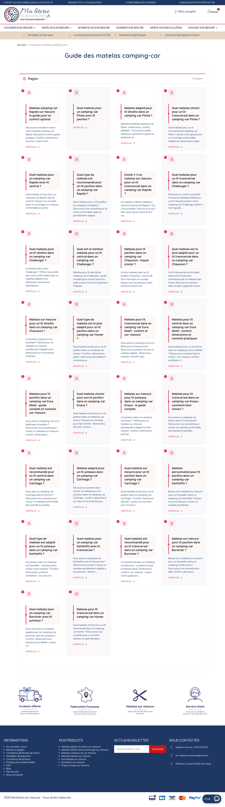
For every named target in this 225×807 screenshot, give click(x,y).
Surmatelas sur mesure (73, 759)
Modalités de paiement (18, 756)
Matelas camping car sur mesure (78, 752)
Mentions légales (15, 749)
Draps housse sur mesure (75, 765)
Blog (8, 768)
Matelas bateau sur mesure (76, 756)
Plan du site (12, 771)
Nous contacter (14, 774)
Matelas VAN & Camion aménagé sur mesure (84, 749)
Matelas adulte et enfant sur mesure (80, 746)
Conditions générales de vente (23, 752)
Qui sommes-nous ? (17, 746)
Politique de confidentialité (20, 762)
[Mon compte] (185, 11)
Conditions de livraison (18, 759)
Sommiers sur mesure (73, 762)
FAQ (8, 765)
